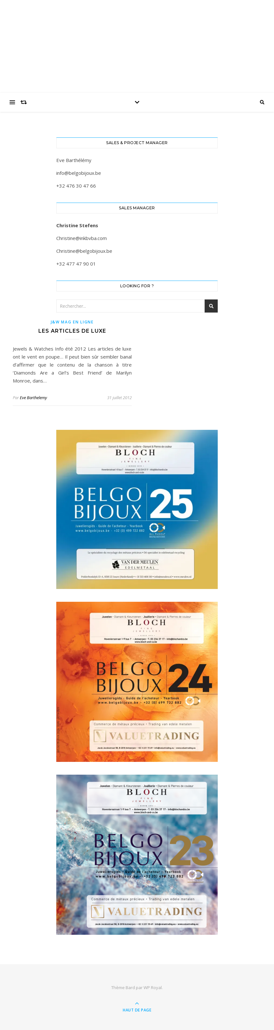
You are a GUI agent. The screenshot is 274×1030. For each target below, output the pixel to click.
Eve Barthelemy (33, 397)
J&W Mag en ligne (72, 322)
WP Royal (153, 987)
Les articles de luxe (72, 331)
